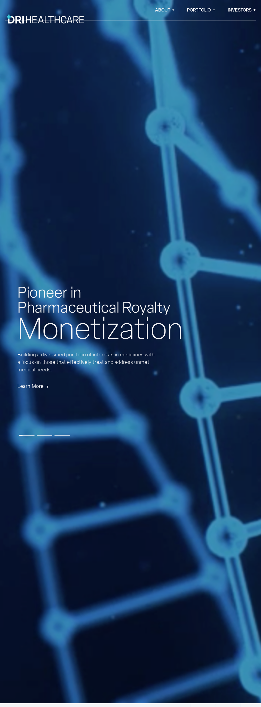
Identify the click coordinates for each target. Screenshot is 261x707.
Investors (242, 10)
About (164, 10)
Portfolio (201, 10)
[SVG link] (82, 129)
